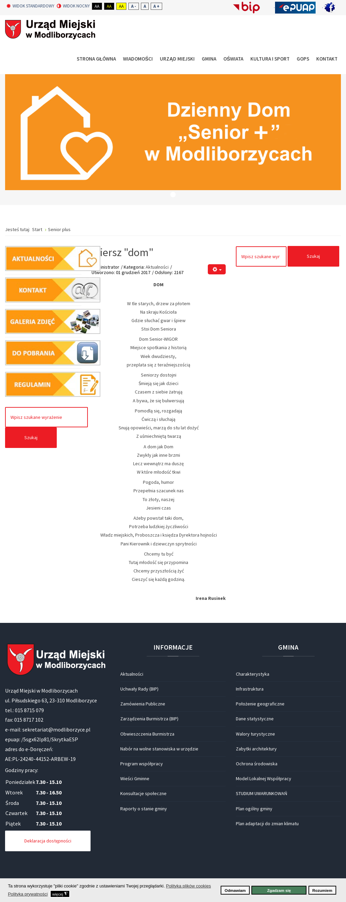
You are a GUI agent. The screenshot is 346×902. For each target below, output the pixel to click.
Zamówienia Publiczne (142, 704)
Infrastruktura (250, 689)
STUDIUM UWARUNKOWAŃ (261, 793)
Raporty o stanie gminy (143, 809)
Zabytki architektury (256, 749)
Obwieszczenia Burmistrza (147, 734)
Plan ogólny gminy (254, 809)
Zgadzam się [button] (279, 890)
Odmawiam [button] (235, 890)
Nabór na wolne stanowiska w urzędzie (159, 749)
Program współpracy (141, 764)
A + (156, 6)
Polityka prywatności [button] (28, 894)
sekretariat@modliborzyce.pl (56, 729)
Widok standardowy (30, 6)
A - (133, 6)
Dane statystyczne (255, 719)
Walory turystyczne (255, 734)
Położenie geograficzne (260, 704)
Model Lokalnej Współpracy (263, 778)
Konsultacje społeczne (143, 793)
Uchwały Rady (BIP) (139, 689)
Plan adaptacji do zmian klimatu (267, 823)
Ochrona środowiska (256, 764)
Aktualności (157, 267)
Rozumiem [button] (322, 890)
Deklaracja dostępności (47, 841)
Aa (97, 6)
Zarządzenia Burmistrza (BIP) (149, 719)
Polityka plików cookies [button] (188, 885)
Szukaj (31, 437)
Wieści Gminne (134, 778)
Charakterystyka (252, 674)
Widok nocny (73, 6)
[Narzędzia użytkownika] (217, 269)
